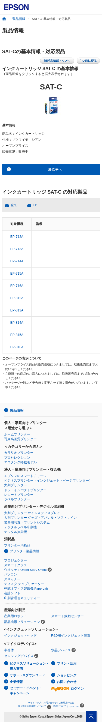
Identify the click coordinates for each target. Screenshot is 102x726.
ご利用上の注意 (66, 702)
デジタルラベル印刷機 (20, 527)
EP (35, 205)
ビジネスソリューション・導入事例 (29, 666)
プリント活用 (66, 663)
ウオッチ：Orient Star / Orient (25, 569)
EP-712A (16, 237)
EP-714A (16, 261)
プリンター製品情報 (24, 551)
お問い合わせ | (51, 702)
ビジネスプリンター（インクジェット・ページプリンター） (48, 480)
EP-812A (16, 298)
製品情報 (18, 19)
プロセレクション (17, 457)
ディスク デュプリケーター (24, 584)
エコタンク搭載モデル (20, 462)
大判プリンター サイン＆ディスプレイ (32, 513)
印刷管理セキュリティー (22, 598)
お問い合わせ (66, 682)
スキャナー (12, 579)
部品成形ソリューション (22, 621)
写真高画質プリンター (20, 439)
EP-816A (16, 347)
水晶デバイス (61, 650)
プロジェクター (15, 560)
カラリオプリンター (18, 452)
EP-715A (16, 273)
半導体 (9, 650)
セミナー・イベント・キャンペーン (26, 690)
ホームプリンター (17, 434)
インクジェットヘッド (20, 635)
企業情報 (16, 682)
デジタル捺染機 (15, 531)
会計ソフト (12, 593)
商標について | (60, 706)
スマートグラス (15, 565)
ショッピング (66, 675)
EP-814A (16, 323)
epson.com (74, 706)
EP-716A (16, 286)
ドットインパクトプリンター (25, 490)
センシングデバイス (18, 656)
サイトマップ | (35, 702)
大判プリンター (15, 485)
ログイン (67, 689)
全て (14, 205)
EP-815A (16, 335)
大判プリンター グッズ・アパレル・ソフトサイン (40, 517)
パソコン (10, 574)
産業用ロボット (15, 616)
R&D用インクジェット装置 (70, 635)
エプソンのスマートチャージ (25, 476)
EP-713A (16, 249)
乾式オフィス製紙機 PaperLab (26, 588)
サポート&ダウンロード (27, 675)
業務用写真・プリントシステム (27, 522)
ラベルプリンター (17, 499)
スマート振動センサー (67, 616)
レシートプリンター (18, 494)
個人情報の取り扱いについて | (35, 706)
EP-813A (16, 310)
